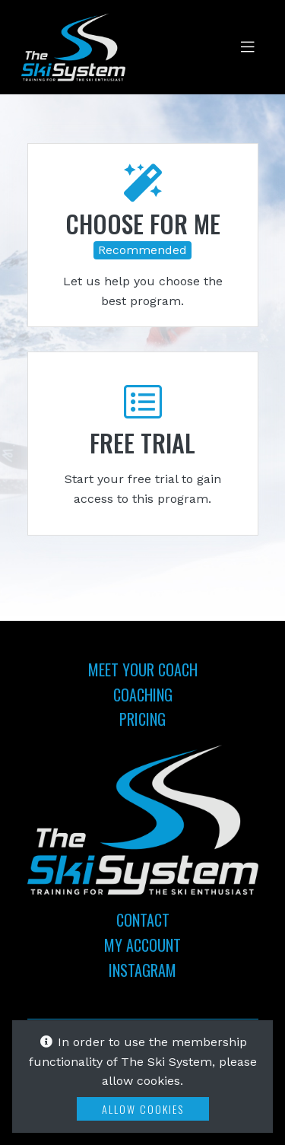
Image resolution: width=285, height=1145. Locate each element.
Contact (142, 919)
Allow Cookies (143, 1109)
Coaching (143, 694)
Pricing (142, 719)
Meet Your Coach (143, 669)
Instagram (142, 970)
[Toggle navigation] (247, 47)
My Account (142, 944)
